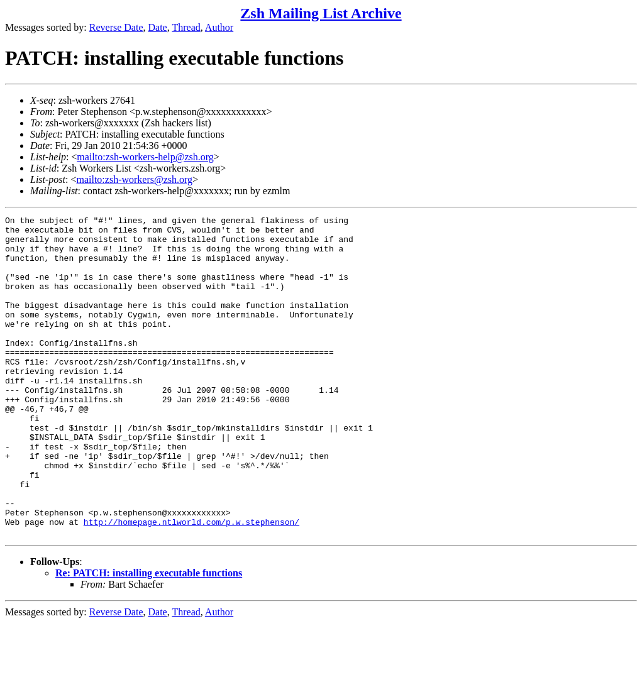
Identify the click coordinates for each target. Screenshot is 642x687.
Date (157, 27)
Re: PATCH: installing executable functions (148, 637)
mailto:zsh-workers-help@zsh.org (145, 156)
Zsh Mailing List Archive (320, 13)
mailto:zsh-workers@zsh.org (134, 179)
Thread (186, 27)
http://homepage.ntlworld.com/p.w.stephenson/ (191, 584)
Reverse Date (116, 27)
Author (219, 27)
